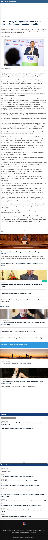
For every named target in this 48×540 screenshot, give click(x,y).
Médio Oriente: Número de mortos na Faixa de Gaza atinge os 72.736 (19, 480)
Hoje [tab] (8, 418)
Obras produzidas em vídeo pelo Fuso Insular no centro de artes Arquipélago (22, 338)
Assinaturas (33, 532)
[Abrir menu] (2, 1)
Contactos (35, 530)
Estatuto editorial (15, 530)
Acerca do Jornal (7, 530)
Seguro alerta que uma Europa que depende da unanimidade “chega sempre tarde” (23, 500)
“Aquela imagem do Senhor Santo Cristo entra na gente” (16, 293)
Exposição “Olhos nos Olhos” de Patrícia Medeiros (14, 344)
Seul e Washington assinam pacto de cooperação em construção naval (20, 485)
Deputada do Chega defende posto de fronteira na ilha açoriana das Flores (21, 505)
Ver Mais (46, 306)
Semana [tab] (24, 418)
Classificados (29, 530)
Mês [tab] (39, 418)
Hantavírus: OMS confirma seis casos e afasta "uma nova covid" (18, 490)
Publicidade (22, 530)
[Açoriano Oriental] (24, 527)
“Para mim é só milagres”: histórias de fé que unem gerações (17, 428)
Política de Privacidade (24, 532)
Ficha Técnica (42, 530)
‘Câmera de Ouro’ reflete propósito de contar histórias (16, 363)
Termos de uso (15, 532)
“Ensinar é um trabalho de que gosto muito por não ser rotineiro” (18, 331)
